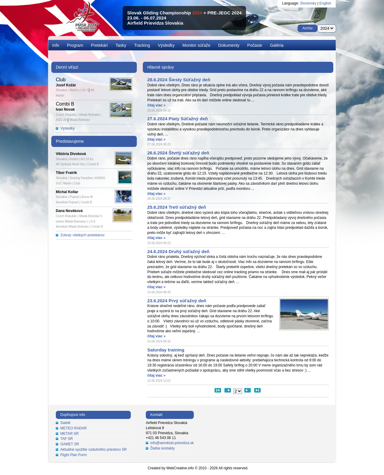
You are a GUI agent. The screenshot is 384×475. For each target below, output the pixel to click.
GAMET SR (69, 444)
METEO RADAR (73, 428)
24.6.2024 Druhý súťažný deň (178, 251)
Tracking (142, 45)
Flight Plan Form (73, 455)
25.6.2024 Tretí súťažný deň (176, 207)
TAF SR (66, 439)
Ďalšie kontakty (162, 448)
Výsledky (166, 45)
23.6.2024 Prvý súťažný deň (176, 300)
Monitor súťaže (196, 45)
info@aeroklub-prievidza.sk (172, 443)
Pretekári (99, 45)
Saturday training (165, 349)
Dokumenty (228, 45)
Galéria (277, 45)
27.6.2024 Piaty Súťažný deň (177, 118)
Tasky (121, 45)
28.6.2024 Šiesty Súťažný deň (178, 79)
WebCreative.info (180, 468)
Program (75, 45)
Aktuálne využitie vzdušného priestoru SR (93, 449)
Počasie (254, 45)
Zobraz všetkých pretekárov (82, 235)
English (325, 3)
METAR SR (69, 434)
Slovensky (308, 3)
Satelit (65, 423)
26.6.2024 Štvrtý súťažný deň (178, 152)
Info (55, 45)
